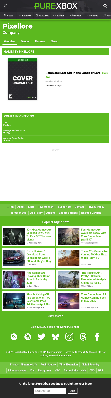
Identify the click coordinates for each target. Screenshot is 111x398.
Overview (9, 41)
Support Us (64, 206)
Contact (79, 206)
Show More (55, 316)
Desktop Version (91, 212)
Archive (50, 212)
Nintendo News (17, 370)
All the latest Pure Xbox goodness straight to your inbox (55, 383)
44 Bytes (79, 352)
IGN (32, 370)
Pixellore (17, 26)
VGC (57, 370)
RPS (100, 370)
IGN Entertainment (52, 352)
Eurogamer (44, 370)
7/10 (8, 133)
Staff (31, 206)
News (54, 41)
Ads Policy (36, 212)
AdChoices (91, 352)
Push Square (48, 364)
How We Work (46, 206)
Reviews (40, 41)
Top (10, 206)
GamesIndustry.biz (75, 370)
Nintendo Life (29, 364)
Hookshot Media (22, 352)
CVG (92, 370)
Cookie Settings (68, 212)
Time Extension (68, 364)
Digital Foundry (90, 364)
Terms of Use (19, 212)
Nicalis (48, 81)
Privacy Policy (96, 206)
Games (25, 41)
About (20, 206)
